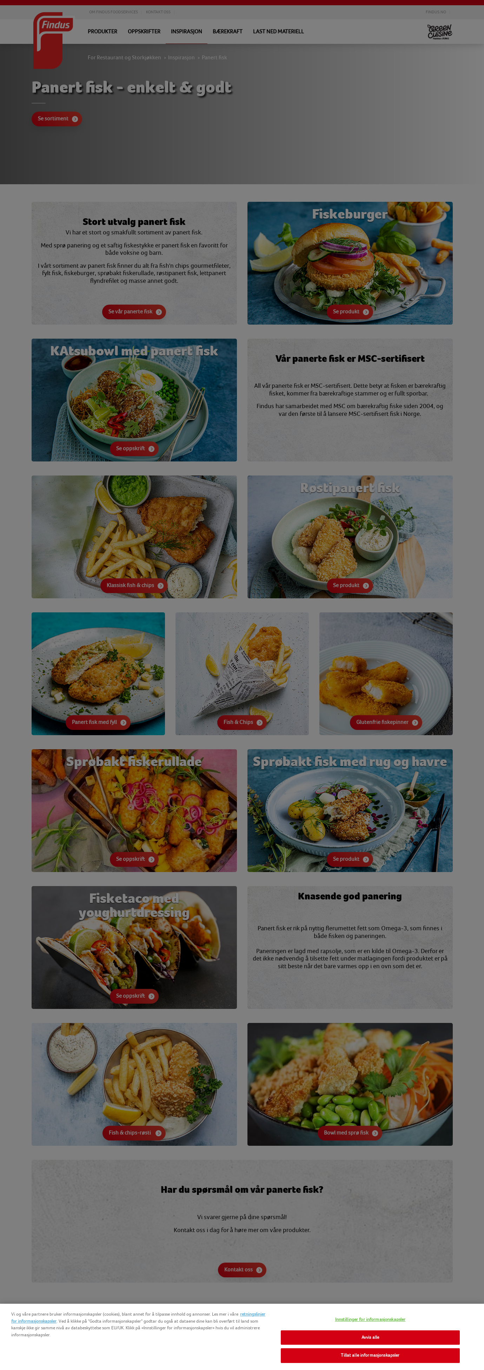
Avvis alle (370, 1337)
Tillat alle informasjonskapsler (370, 1355)
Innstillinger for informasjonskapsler (370, 1319)
